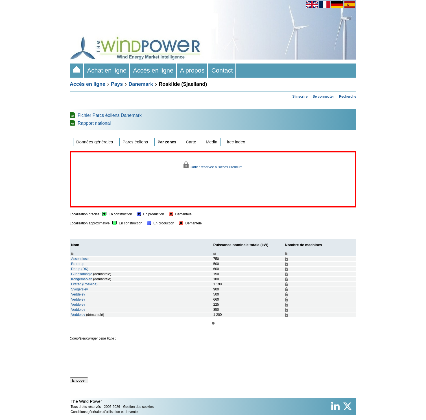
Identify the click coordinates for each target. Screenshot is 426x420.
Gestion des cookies (138, 412)
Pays (117, 84)
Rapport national (94, 123)
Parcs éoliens (135, 141)
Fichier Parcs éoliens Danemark (110, 115)
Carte (191, 141)
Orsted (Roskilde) (84, 284)
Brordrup (77, 264)
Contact (222, 70)
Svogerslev (79, 289)
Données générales (94, 141)
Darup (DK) (79, 269)
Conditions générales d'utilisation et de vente (104, 417)
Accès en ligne (153, 70)
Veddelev (78, 294)
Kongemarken (81, 279)
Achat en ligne (107, 70)
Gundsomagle (81, 274)
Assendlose (80, 259)
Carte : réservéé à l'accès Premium (213, 165)
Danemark (140, 84)
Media (211, 141)
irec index (236, 141)
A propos (192, 70)
